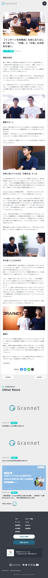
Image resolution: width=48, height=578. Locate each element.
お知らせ (27, 525)
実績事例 (17, 525)
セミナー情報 (29, 519)
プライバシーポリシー (15, 570)
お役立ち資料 (24, 537)
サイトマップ (5, 570)
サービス (17, 522)
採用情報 (27, 528)
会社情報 (17, 528)
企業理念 (17, 531)
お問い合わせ (24, 542)
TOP (16, 519)
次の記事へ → (40, 377)
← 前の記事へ (7, 377)
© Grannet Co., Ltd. (19, 574)
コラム (27, 522)
